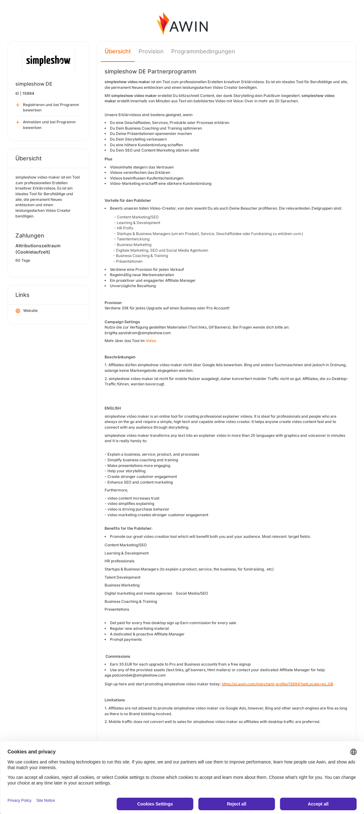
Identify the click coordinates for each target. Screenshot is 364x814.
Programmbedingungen (203, 51)
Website (27, 311)
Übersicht (118, 51)
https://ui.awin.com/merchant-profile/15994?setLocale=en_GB (277, 684)
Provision (151, 51)
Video (151, 340)
